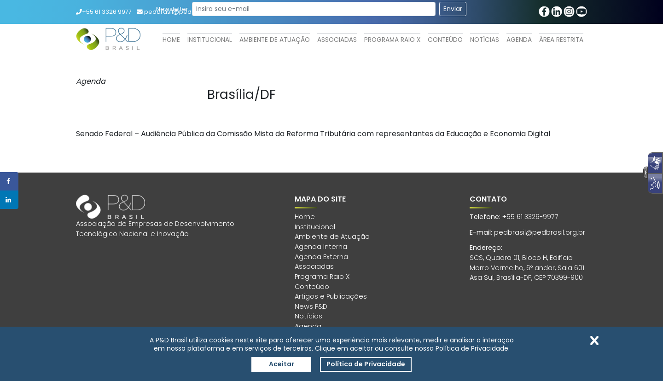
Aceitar (281, 364)
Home (171, 39)
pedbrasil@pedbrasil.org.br (539, 232)
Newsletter (172, 9)
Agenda (519, 39)
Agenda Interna (321, 246)
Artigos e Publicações (331, 296)
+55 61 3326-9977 (530, 216)
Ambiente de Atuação (274, 39)
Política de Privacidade (365, 364)
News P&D (311, 306)
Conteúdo (445, 39)
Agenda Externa (321, 256)
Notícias (484, 39)
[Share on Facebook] (9, 181)
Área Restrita (561, 39)
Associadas (337, 39)
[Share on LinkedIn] (9, 199)
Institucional (209, 39)
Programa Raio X (392, 39)
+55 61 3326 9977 (104, 12)
